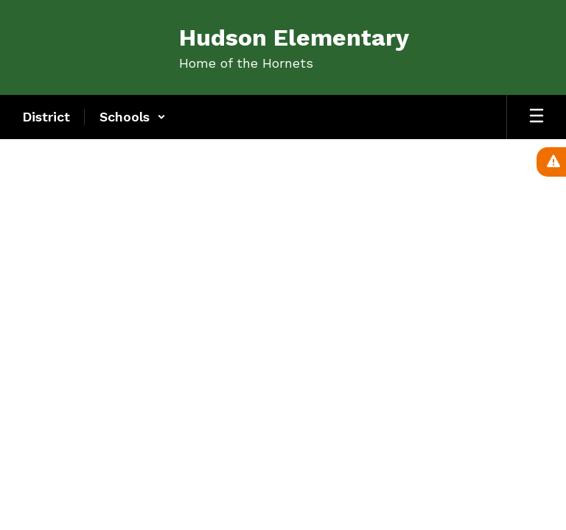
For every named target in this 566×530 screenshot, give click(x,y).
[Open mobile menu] (536, 117)
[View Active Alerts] (551, 162)
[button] (133, 117)
